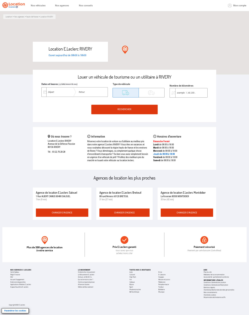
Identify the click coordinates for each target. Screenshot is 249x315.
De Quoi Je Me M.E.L (85, 277)
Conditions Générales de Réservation (216, 285)
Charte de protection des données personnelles (219, 290)
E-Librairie (161, 275)
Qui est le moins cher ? (85, 280)
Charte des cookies (210, 295)
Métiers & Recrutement (85, 287)
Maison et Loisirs (164, 280)
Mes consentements (210, 292)
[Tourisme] (151, 92)
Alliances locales (83, 284)
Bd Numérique (134, 292)
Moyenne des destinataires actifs (214, 297)
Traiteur (161, 287)
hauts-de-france (32, 17)
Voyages (161, 277)
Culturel (132, 275)
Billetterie (161, 290)
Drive (160, 272)
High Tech (132, 277)
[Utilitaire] (126, 92)
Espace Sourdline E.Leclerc (19, 287)
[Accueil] (14, 5)
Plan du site (208, 272)
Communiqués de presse (86, 282)
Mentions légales (209, 287)
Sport (131, 287)
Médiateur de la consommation (214, 275)
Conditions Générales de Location (215, 282)
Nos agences (19, 17)
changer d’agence (62, 212)
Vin (130, 280)
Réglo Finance (15, 275)
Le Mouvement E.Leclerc (86, 275)
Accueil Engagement (17, 280)
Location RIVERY (46, 17)
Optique (132, 282)
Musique (161, 292)
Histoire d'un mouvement (86, 272)
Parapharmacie (163, 284)
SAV (11, 277)
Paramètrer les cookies (15, 311)
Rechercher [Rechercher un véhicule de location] (124, 109)
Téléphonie (161, 282)
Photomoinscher (135, 290)
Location (9, 17)
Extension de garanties (18, 282)
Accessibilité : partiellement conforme (216, 277)
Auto (131, 272)
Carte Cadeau (14, 272)
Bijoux (131, 284)
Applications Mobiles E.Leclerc (20, 284)
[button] (125, 50)
